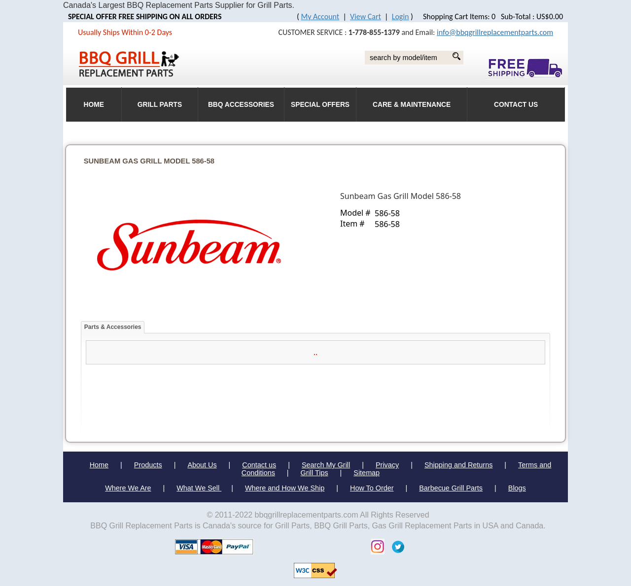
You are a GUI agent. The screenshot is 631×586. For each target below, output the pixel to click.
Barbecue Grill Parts (451, 488)
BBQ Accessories (241, 104)
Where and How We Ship (284, 488)
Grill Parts (160, 104)
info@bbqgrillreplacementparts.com (495, 32)
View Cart (365, 16)
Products (148, 465)
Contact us (259, 465)
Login (400, 16)
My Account (320, 16)
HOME (94, 104)
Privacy (387, 465)
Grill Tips (314, 473)
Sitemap (366, 473)
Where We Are (128, 488)
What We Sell (198, 488)
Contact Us (516, 104)
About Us (201, 465)
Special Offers (320, 104)
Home (99, 465)
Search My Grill (326, 465)
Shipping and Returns (458, 465)
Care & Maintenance (412, 104)
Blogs (517, 488)
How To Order (372, 488)
